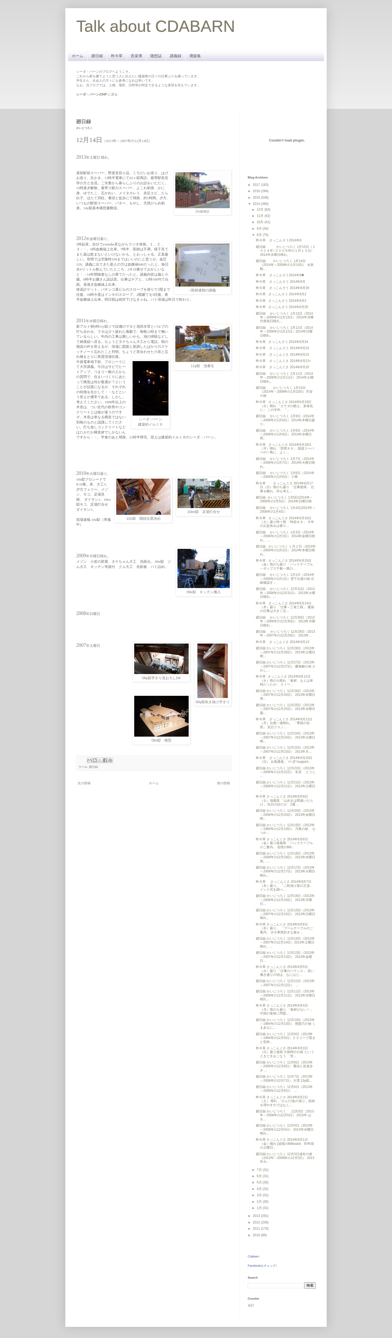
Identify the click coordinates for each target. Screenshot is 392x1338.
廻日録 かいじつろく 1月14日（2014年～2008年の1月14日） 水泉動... (285, 265)
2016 (257, 191)
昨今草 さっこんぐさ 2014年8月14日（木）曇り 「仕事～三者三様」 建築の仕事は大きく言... (285, 607)
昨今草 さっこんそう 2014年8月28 (282, 288)
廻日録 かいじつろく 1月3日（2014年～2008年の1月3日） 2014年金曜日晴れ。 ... (285, 536)
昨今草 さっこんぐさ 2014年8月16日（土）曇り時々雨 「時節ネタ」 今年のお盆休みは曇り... (285, 522)
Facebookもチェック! (262, 1265)
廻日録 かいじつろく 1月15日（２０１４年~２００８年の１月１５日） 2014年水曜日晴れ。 (286, 251)
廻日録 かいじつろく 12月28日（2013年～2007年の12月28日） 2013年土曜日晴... (285, 652)
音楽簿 (136, 56)
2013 (257, 1216)
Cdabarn (253, 1256)
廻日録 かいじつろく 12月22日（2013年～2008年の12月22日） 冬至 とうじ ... (286, 772)
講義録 (175, 56)
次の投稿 (84, 783)
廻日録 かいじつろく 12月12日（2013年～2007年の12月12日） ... (285, 983)
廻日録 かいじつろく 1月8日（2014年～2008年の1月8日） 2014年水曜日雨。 (285, 434)
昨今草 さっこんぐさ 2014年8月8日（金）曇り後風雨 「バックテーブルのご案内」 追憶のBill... (284, 843)
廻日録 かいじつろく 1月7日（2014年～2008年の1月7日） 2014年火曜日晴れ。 (285, 463)
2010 (257, 1235)
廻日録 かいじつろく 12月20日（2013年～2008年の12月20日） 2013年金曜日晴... (285, 814)
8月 (260, 235)
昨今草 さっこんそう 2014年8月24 (282, 342)
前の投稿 (223, 783)
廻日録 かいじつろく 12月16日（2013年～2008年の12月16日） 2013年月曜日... (285, 900)
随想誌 (156, 56)
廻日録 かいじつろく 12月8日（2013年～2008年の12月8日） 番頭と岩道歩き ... (284, 1066)
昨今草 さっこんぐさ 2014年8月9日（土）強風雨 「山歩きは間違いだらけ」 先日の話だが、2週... (284, 800)
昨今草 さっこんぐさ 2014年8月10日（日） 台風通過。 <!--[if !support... (284, 760)
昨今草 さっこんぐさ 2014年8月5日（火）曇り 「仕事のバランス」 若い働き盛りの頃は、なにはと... (285, 971)
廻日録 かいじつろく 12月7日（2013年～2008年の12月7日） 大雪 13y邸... (284, 1078)
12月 (261, 209)
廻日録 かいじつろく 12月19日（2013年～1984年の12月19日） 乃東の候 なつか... (286, 829)
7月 (260, 1170)
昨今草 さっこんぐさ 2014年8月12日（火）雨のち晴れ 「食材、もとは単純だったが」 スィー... (284, 680)
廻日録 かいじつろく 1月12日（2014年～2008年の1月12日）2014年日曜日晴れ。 (284, 331)
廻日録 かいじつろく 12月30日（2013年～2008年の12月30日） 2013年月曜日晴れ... (285, 621)
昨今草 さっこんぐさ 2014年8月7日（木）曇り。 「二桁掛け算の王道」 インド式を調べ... (284, 885)
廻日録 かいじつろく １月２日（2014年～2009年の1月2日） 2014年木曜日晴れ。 (286, 550)
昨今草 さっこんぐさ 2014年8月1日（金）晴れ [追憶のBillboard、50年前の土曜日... (285, 1143)
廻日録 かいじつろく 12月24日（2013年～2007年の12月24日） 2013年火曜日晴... (285, 737)
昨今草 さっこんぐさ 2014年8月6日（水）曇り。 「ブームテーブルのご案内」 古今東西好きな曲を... (284, 928)
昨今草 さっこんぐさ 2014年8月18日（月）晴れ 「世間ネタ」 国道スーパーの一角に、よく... (285, 448)
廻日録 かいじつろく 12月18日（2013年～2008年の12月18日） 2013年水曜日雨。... (285, 857)
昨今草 (116, 56)
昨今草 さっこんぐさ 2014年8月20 (282, 367)
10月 (261, 222)
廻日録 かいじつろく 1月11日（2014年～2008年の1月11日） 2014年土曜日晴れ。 (285, 377)
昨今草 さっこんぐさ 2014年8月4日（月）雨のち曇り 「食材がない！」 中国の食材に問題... (284, 1009)
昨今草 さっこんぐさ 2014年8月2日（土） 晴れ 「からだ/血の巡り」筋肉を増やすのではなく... (285, 1101)
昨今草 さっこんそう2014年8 (278, 240)
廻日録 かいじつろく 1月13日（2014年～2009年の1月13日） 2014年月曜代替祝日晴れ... (285, 317)
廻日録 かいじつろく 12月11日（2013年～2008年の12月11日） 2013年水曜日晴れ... (285, 995)
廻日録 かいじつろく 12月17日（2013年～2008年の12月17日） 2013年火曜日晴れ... (285, 871)
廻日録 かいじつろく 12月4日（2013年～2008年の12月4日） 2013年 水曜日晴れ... (285, 1129)
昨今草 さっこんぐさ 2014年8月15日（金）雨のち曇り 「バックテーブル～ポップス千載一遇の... (284, 564)
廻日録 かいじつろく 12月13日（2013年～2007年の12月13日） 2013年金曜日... (285, 956)
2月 (260, 1202)
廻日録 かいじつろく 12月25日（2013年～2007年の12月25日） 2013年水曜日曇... (285, 709)
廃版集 (195, 56)
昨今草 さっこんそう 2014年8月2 (281, 294)
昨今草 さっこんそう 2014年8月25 (282, 307)
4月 (260, 1189)
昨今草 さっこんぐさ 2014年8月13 (282, 642)
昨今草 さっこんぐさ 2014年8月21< (283, 361)
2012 (257, 1222)
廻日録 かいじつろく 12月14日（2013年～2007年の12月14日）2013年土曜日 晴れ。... (285, 942)
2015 (257, 197)
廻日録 (97, 56)
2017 (257, 185)
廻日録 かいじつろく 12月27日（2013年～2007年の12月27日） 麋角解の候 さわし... (286, 666)
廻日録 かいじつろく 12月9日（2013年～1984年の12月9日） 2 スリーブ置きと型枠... (286, 1038)
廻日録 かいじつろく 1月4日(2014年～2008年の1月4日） (286, 509)
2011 (257, 1229)
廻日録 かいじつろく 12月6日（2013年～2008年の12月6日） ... (284, 1089)
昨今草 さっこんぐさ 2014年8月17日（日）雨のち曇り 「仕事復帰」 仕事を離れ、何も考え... (285, 487)
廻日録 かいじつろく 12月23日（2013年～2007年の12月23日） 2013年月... (285, 749)
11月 (261, 216)
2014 (257, 204)
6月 (260, 1176)
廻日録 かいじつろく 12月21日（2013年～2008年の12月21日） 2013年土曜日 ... (285, 786)
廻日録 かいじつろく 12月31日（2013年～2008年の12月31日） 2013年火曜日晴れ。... (285, 593)
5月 (260, 1182)
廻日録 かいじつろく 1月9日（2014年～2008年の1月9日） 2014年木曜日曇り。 (285, 420)
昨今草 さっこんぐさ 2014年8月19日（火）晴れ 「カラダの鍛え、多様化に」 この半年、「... (284, 406)
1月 (260, 1208)
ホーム (77, 56)
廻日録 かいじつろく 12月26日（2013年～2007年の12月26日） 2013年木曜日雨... (285, 695)
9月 (260, 228)
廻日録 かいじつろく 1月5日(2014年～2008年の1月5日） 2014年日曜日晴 (284, 499)
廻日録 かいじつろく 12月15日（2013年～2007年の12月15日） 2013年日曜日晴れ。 (285, 914)
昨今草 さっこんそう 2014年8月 (280, 282)
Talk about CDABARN (155, 26)
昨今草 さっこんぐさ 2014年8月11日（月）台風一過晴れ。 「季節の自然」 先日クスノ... (284, 723)
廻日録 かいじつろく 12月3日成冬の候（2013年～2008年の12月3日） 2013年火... (285, 1158)
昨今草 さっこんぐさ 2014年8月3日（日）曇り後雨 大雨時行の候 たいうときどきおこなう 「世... (285, 1052)
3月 (260, 1195)
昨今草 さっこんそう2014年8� (280, 275)
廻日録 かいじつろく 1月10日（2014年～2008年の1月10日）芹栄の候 (284, 392)
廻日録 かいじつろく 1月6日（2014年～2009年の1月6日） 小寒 (285, 475)
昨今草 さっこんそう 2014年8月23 (282, 348)
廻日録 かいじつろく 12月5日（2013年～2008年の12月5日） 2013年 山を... (285, 1115)
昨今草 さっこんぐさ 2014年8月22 (282, 354)
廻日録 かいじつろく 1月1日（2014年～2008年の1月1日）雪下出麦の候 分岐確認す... (285, 579)
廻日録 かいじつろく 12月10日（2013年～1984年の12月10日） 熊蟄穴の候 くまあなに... (286, 1024)
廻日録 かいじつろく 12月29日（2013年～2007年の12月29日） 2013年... (285, 633)
